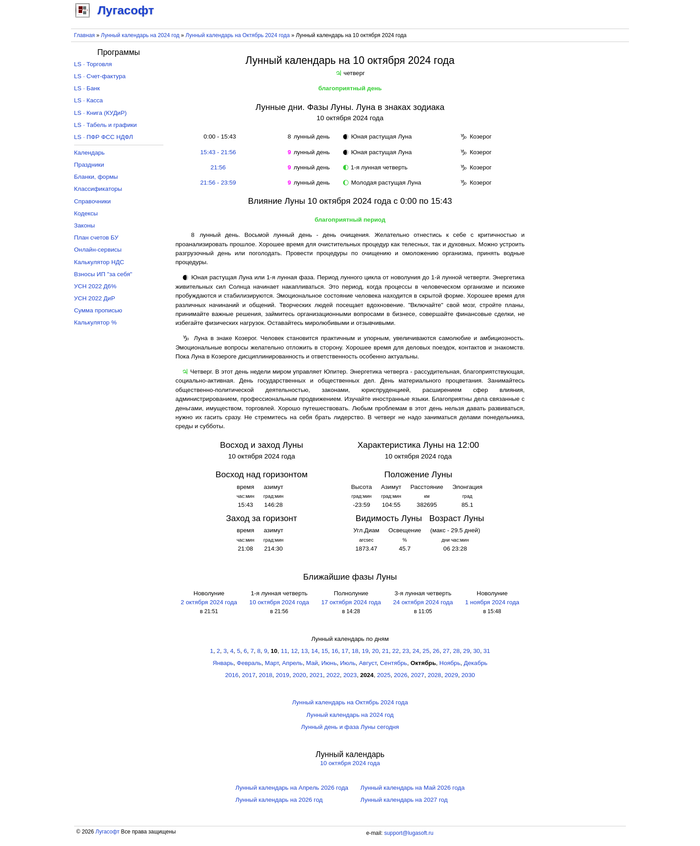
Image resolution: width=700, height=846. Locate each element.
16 (334, 651)
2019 (282, 675)
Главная (84, 35)
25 (426, 651)
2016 (231, 675)
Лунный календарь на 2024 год (140, 35)
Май (312, 663)
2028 (434, 675)
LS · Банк (87, 88)
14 (314, 651)
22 (395, 651)
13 (304, 651)
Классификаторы (98, 188)
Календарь (89, 152)
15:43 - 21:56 (218, 152)
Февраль (249, 663)
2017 (248, 675)
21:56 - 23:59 (218, 182)
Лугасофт (108, 832)
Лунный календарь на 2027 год (403, 799)
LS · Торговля (93, 64)
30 (476, 651)
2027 (417, 675)
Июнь (329, 663)
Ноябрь (449, 663)
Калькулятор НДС (99, 262)
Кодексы (86, 213)
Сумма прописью (98, 310)
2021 (316, 675)
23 (405, 651)
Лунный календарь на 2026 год (278, 799)
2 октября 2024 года (209, 602)
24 (415, 651)
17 (345, 651)
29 (466, 651)
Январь (222, 663)
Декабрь (476, 663)
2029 (451, 675)
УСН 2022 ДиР (94, 298)
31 (486, 651)
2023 (350, 675)
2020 (299, 675)
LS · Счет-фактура (100, 76)
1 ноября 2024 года (492, 602)
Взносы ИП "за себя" (103, 274)
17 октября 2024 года (351, 602)
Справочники (92, 201)
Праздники (89, 164)
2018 (265, 675)
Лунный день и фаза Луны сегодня (350, 727)
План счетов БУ (96, 237)
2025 (384, 675)
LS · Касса (88, 100)
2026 (400, 675)
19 (365, 651)
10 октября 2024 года (279, 602)
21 (385, 651)
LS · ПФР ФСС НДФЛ (103, 137)
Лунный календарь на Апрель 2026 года (291, 787)
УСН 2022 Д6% (95, 286)
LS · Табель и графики (105, 125)
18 (355, 651)
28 (456, 651)
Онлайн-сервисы (98, 249)
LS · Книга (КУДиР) (100, 112)
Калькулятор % (95, 322)
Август (367, 663)
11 (284, 651)
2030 (468, 675)
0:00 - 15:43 (218, 136)
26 (436, 651)
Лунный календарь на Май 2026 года (412, 787)
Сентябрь (393, 663)
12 (294, 651)
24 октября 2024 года (423, 602)
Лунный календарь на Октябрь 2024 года (238, 35)
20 (375, 651)
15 (324, 651)
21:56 (218, 167)
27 (446, 651)
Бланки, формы (96, 176)
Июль (348, 663)
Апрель (292, 663)
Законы (84, 225)
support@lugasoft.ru (408, 833)
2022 (333, 675)
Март (272, 663)
